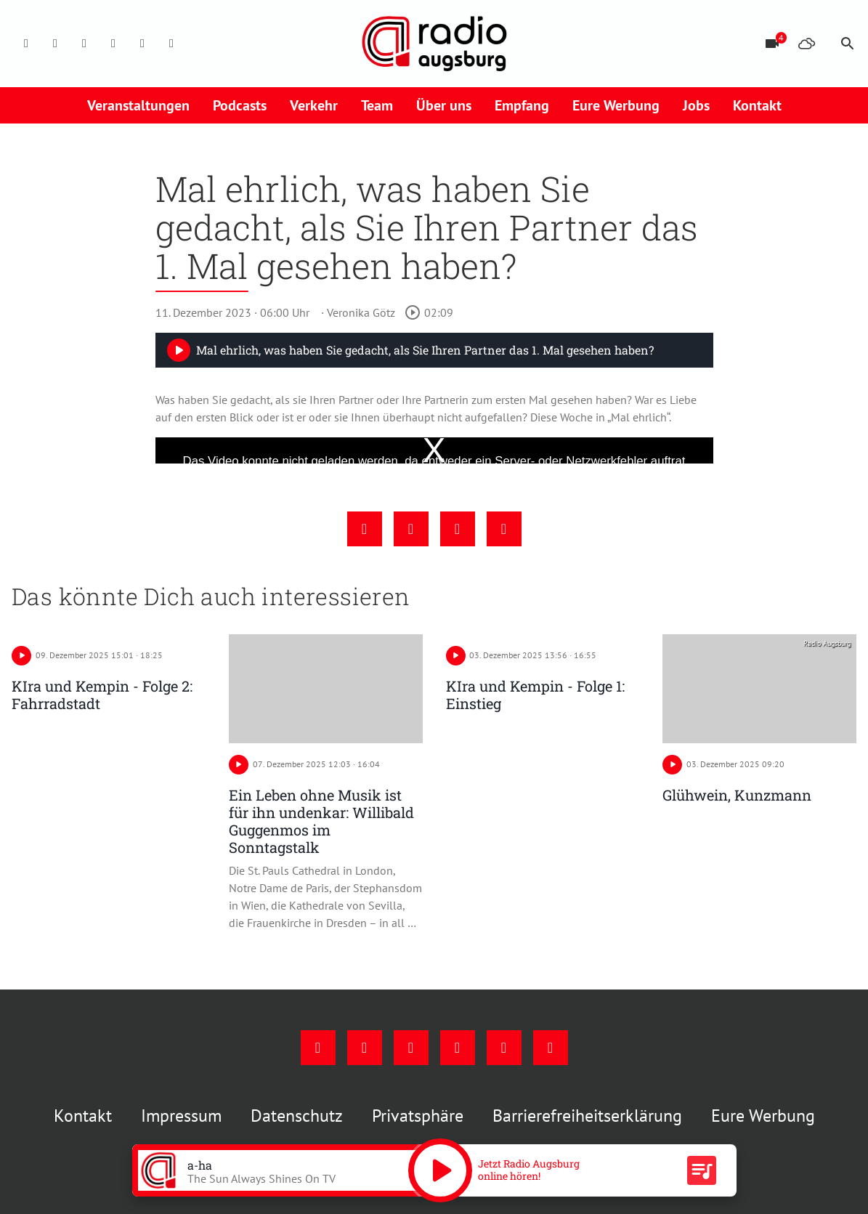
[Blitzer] (772, 43)
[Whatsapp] (171, 43)
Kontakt (757, 105)
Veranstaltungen (138, 105)
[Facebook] (26, 43)
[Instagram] (55, 43)
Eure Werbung (616, 105)
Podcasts (240, 105)
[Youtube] (84, 43)
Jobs (696, 105)
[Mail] (113, 43)
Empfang (522, 105)
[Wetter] (807, 43)
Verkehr (314, 105)
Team (377, 105)
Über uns (443, 105)
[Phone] (142, 43)
